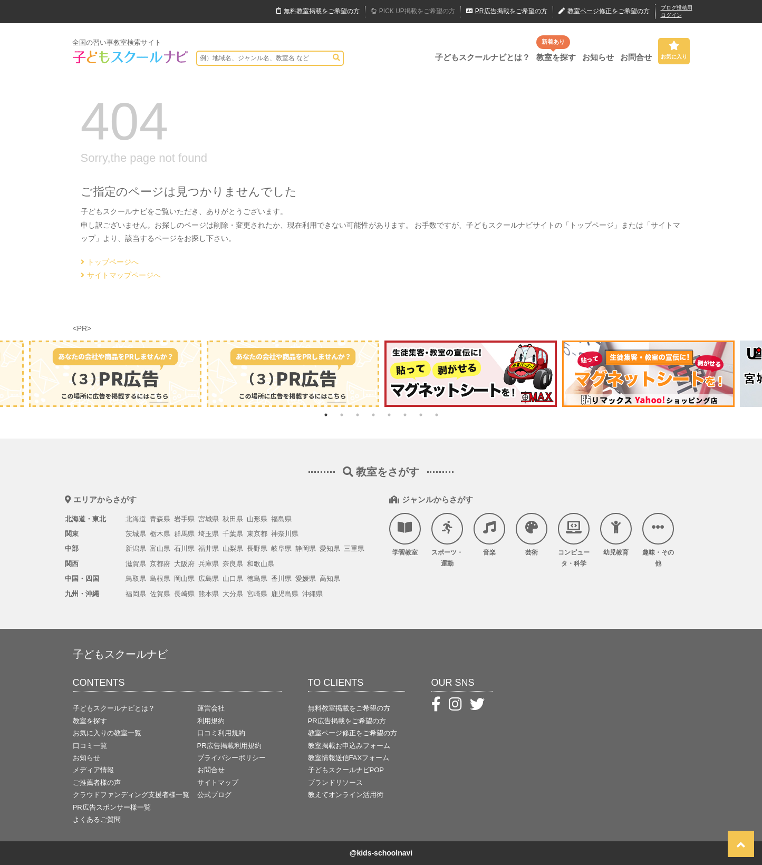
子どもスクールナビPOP (346, 770)
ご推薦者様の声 (97, 782)
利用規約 (211, 721)
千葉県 (233, 534)
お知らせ (598, 57)
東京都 (257, 534)
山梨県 (233, 548)
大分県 (233, 594)
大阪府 (184, 564)
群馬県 (184, 534)
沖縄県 (312, 594)
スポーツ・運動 (447, 540)
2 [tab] (341, 415)
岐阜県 (281, 548)
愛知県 (330, 548)
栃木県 (160, 534)
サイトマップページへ (121, 275)
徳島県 (257, 578)
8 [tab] (436, 415)
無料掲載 (318, 11)
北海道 (136, 519)
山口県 (233, 578)
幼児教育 (616, 534)
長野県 (257, 548)
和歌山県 (260, 564)
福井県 (208, 548)
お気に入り (674, 50)
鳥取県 (136, 578)
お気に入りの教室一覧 (107, 733)
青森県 (160, 519)
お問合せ (636, 57)
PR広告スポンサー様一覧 (112, 807)
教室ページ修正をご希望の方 (352, 733)
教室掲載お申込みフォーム (349, 746)
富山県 (160, 548)
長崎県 (184, 594)
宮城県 (208, 519)
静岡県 (305, 548)
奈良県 (233, 564)
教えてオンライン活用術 (345, 795)
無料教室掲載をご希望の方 (349, 708)
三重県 (354, 548)
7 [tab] (421, 415)
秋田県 (233, 519)
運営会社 (211, 708)
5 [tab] (389, 415)
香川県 (281, 578)
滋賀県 (136, 564)
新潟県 (136, 548)
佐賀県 (160, 594)
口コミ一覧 (90, 746)
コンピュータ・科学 (574, 540)
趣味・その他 (658, 540)
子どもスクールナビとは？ (482, 57)
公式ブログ (214, 795)
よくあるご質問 (97, 819)
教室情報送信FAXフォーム (349, 758)
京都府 (160, 564)
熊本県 (208, 594)
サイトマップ (217, 782)
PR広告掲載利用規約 (229, 746)
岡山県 (184, 578)
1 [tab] (326, 415)
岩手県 (184, 519)
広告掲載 (506, 11)
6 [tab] (405, 415)
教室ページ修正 (604, 11)
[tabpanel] (470, 373)
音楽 (489, 534)
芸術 (531, 534)
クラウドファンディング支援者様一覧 (131, 795)
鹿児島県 (284, 594)
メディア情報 (93, 770)
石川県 (184, 548)
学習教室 (405, 534)
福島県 (281, 519)
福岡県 (136, 594)
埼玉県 (208, 534)
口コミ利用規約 (221, 733)
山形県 (257, 519)
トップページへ (110, 262)
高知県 (330, 578)
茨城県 (136, 534)
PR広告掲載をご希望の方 (347, 721)
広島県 (208, 578)
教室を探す (556, 57)
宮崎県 (257, 594)
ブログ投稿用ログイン (676, 11)
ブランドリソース (335, 782)
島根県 (160, 578)
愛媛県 (305, 578)
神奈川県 (284, 534)
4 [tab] (373, 415)
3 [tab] (357, 415)
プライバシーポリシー (231, 758)
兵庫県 (208, 564)
